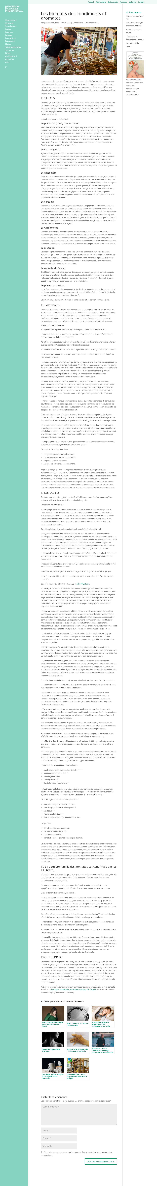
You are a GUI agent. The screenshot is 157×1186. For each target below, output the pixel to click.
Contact (141, 2)
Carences (9, 32)
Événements (113, 2)
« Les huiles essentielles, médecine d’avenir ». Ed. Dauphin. (73, 990)
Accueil (91, 2)
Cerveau (8, 35)
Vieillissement (11, 56)
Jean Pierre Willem (51, 23)
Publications (101, 2)
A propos (123, 2)
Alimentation (11, 20)
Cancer (8, 29)
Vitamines (9, 59)
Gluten (8, 44)
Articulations (10, 26)
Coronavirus (10, 38)
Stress (7, 53)
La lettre (132, 2)
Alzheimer (9, 23)
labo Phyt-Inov (83, 584)
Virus (7, 62)
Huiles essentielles (13, 47)
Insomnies (9, 50)
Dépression (10, 41)
